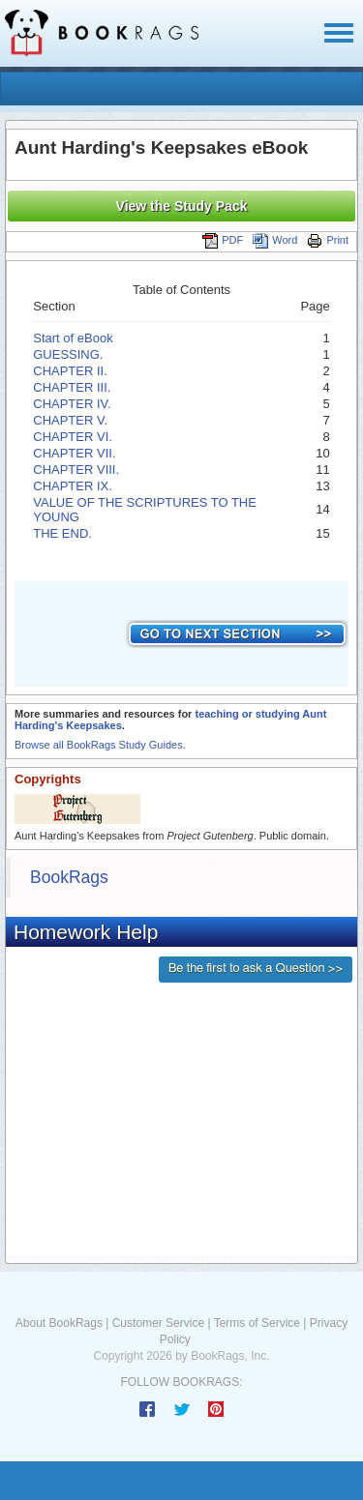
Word (275, 240)
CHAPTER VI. (72, 436)
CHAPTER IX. (72, 486)
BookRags (69, 877)
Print (327, 240)
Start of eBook (72, 338)
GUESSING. (68, 354)
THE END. (62, 533)
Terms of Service (257, 1323)
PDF (222, 240)
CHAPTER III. (71, 387)
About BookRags (59, 1323)
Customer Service (158, 1323)
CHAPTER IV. (71, 404)
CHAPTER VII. (74, 453)
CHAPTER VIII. (76, 469)
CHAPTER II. (70, 371)
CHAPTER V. (70, 420)
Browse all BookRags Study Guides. (100, 744)
